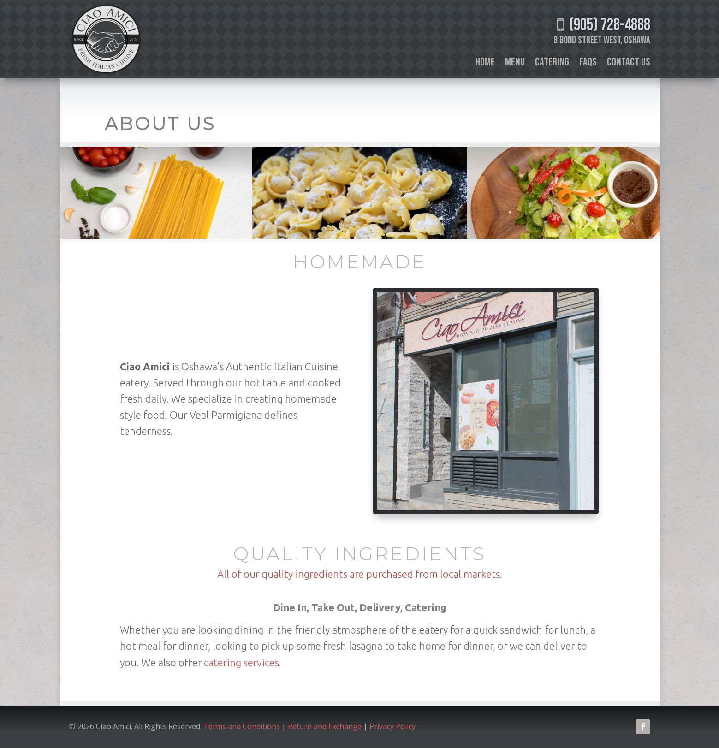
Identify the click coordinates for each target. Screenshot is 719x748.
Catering (552, 64)
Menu (515, 64)
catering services (241, 662)
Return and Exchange (325, 726)
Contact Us (628, 64)
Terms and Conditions (241, 726)
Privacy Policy (393, 726)
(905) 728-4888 (602, 25)
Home (485, 64)
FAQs (588, 64)
